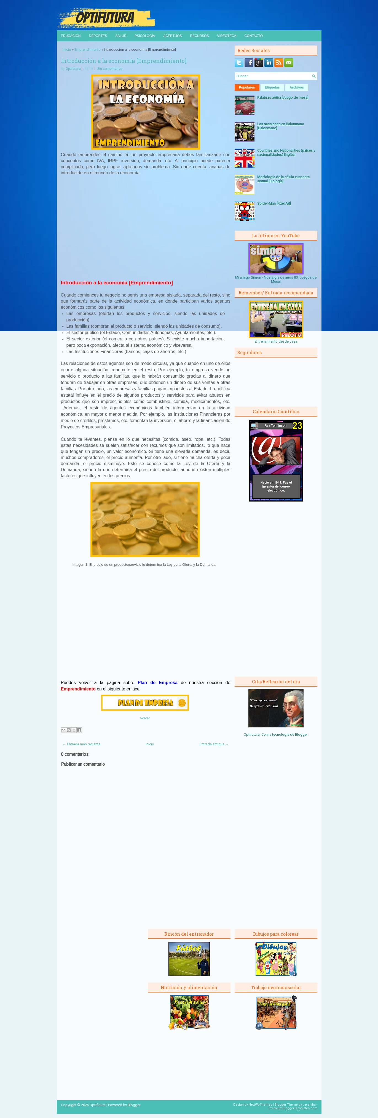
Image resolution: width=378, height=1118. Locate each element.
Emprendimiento (87, 49)
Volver (145, 718)
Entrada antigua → (214, 744)
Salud (120, 36)
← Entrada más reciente (81, 744)
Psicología (145, 36)
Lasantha (309, 1104)
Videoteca (226, 36)
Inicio (67, 49)
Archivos (297, 87)
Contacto (254, 36)
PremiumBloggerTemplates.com (293, 1108)
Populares (247, 87)
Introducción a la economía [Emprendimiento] (123, 60)
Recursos (199, 36)
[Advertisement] (145, 227)
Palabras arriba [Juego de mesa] (282, 97)
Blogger (301, 734)
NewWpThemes (260, 1104)
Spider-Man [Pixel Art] (274, 203)
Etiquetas (272, 87)
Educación (71, 36)
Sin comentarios (109, 69)
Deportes (98, 36)
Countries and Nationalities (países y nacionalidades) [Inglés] (286, 152)
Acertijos (172, 36)
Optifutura (73, 69)
